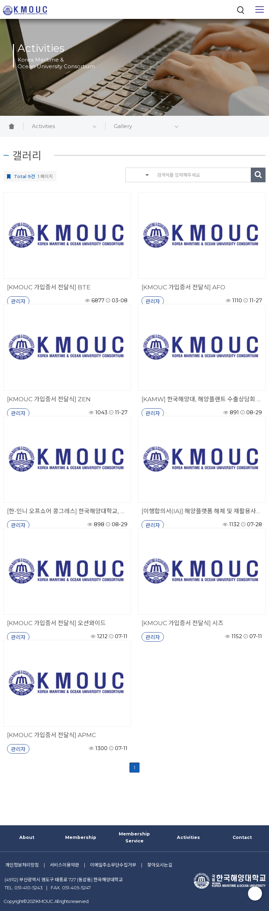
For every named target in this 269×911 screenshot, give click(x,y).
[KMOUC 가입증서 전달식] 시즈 (182, 623)
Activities (64, 126)
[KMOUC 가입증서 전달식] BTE (48, 287)
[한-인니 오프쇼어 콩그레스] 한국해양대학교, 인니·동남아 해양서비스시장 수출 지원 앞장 (67, 511)
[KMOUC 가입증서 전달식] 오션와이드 (56, 623)
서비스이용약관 (64, 865)
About (26, 837)
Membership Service (134, 837)
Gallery (146, 126)
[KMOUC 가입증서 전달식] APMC (51, 735)
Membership (80, 837)
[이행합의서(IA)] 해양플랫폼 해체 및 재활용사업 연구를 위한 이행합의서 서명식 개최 (202, 511)
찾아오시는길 (159, 865)
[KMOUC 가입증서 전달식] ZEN (49, 399)
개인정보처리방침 (22, 865)
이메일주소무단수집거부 (113, 865)
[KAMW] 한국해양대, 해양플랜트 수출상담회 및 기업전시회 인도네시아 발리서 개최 (202, 399)
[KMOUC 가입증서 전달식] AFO (183, 287)
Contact (242, 837)
